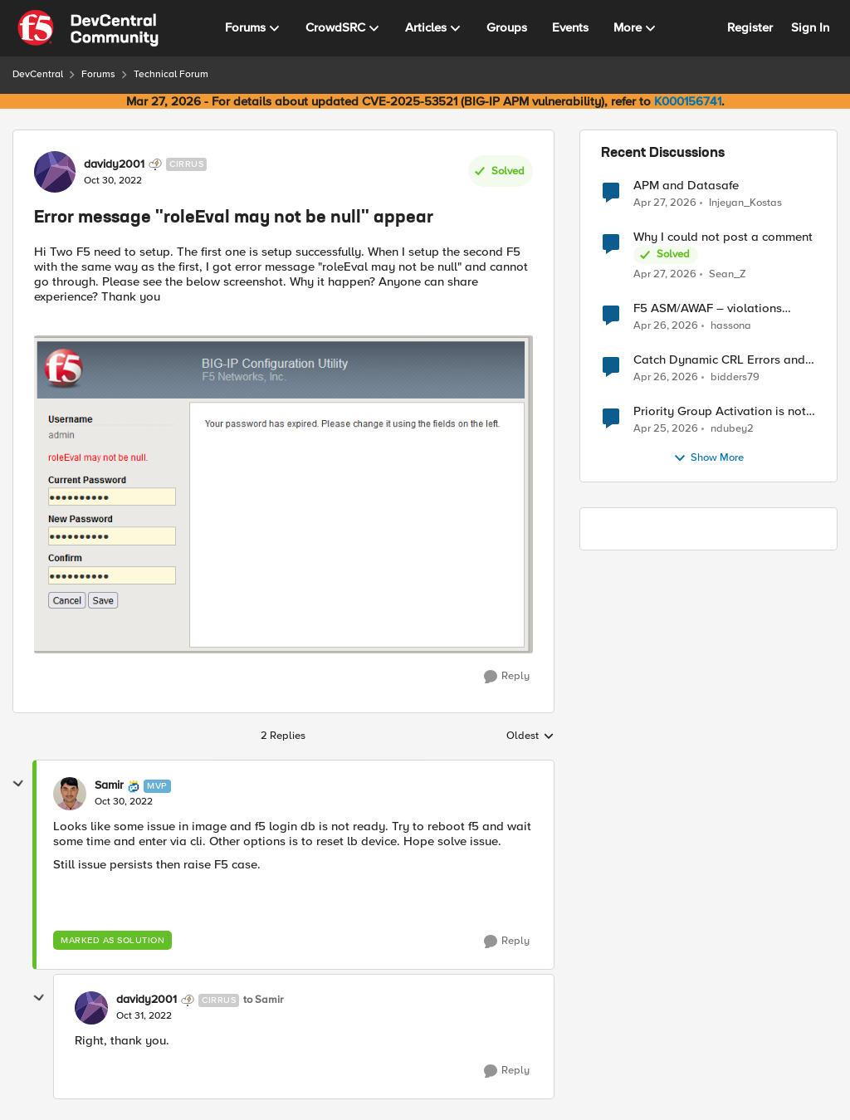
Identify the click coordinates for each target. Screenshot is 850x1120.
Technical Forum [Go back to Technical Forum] (171, 74)
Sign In (810, 27)
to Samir (263, 1000)
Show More (708, 458)
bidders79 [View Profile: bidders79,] (735, 377)
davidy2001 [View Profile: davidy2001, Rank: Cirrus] (114, 164)
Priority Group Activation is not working (719, 411)
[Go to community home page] (88, 28)
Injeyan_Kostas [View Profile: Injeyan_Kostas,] (745, 202)
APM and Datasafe (686, 186)
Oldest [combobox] (530, 736)
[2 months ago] (664, 202)
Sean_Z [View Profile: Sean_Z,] (727, 274)
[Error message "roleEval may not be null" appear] (124, 802)
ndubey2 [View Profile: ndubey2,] (732, 429)
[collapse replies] (18, 784)
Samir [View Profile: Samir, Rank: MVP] (109, 785)
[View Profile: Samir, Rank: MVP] (69, 793)
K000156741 (687, 101)
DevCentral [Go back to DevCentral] (37, 74)
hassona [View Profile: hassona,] (731, 326)
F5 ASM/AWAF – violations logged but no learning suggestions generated (707, 308)
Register (750, 27)
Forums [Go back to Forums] (98, 74)
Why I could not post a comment (723, 237)
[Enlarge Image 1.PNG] (283, 494)
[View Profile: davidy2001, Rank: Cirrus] (55, 172)
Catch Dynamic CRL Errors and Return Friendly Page (719, 360)
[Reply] (507, 676)
